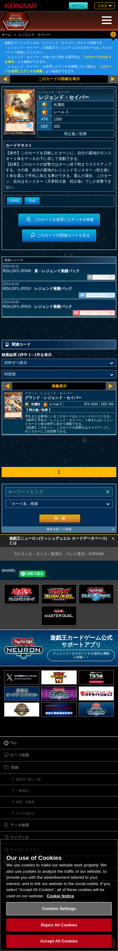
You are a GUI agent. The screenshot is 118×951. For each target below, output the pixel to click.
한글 (32, 200)
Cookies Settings (59, 908)
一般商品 (22, 790)
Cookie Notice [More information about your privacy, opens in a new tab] (60, 896)
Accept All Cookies (59, 941)
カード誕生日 (25, 813)
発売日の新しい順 (28, 779)
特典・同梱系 (25, 802)
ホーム (6, 34)
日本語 (14, 200)
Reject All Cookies (59, 925)
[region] (59, 895)
